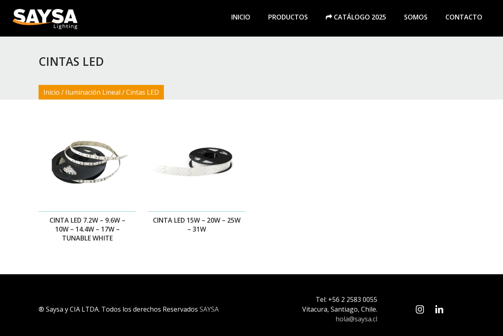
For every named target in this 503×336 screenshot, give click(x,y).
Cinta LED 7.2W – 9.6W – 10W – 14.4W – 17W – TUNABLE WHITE (87, 229)
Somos (416, 17)
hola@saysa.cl (356, 318)
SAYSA (209, 309)
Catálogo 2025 (356, 17)
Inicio (240, 17)
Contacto (463, 17)
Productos (288, 17)
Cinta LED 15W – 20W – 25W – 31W (197, 225)
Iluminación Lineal (92, 92)
